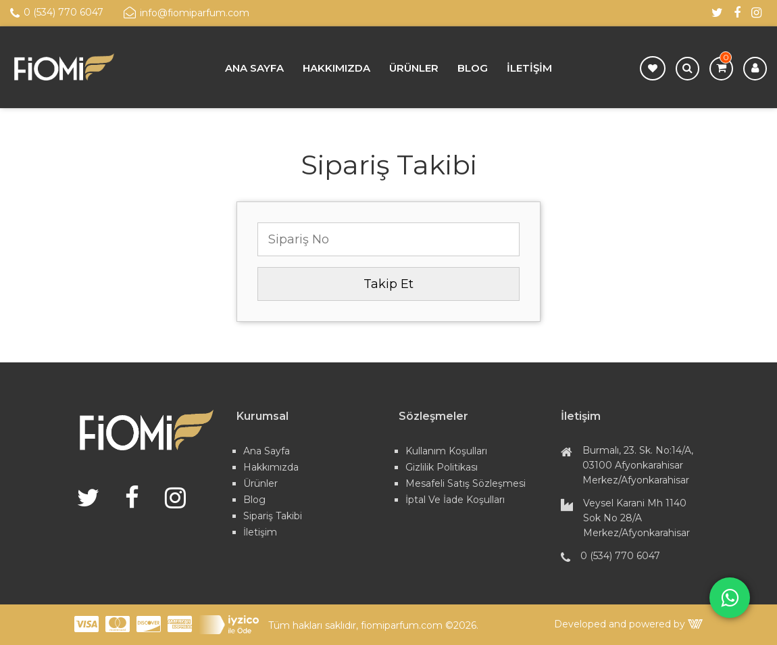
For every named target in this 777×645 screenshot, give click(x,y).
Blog (472, 68)
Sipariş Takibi (272, 516)
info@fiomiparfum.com (186, 13)
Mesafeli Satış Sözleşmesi (465, 483)
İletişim (529, 68)
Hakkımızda (336, 68)
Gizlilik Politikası (441, 467)
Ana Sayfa (254, 68)
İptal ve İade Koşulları (455, 500)
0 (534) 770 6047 (56, 12)
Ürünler (413, 68)
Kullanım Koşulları (446, 451)
